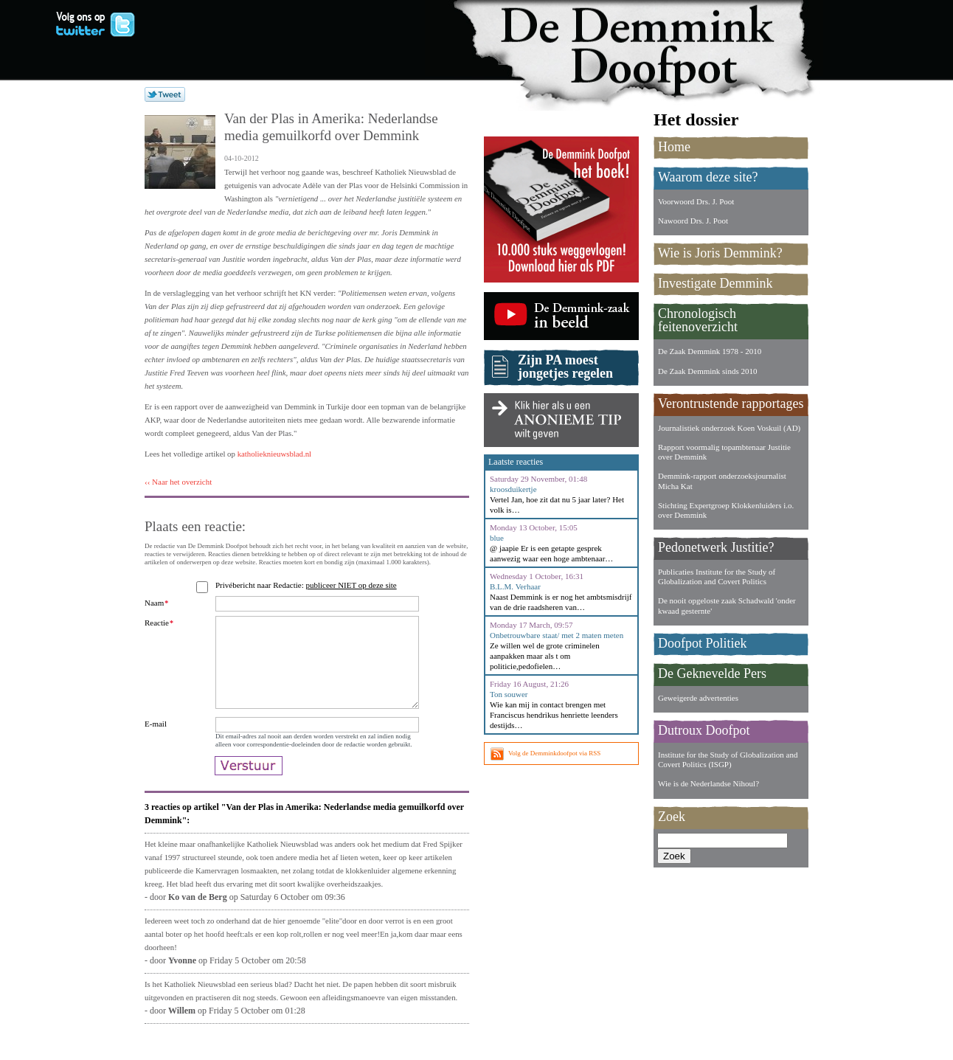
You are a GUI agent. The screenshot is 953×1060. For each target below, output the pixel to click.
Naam (156, 602)
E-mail (156, 741)
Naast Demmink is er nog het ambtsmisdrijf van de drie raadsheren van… (560, 602)
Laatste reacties (515, 462)
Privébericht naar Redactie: (308, 585)
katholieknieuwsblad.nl (274, 453)
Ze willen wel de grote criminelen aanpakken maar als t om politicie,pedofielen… (545, 656)
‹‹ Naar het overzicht (178, 481)
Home (674, 146)
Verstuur (249, 791)
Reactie (159, 622)
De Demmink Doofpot (646, 46)
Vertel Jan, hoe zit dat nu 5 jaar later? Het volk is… (557, 504)
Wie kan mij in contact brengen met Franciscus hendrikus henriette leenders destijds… (554, 715)
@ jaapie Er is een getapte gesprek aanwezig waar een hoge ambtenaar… (551, 553)
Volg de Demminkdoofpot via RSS (554, 753)
